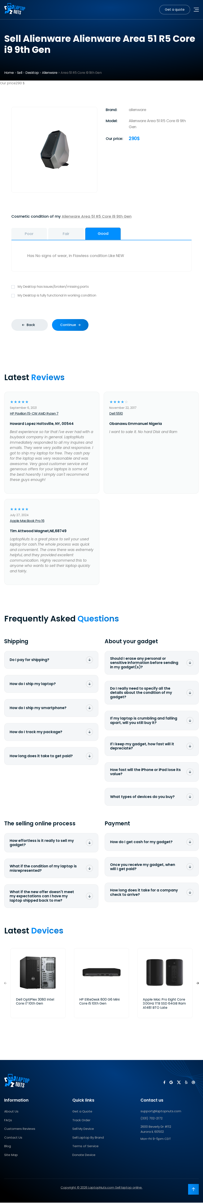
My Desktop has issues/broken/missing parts (101, 287)
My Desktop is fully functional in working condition (101, 296)
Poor (31, 234)
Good (113, 233)
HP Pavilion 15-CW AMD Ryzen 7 (34, 414)
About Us (11, 1112)
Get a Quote (82, 1112)
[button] (197, 983)
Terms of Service (85, 1146)
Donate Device (83, 1155)
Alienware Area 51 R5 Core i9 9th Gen (96, 216)
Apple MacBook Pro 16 (27, 521)
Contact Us (13, 1138)
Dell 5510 (116, 414)
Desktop (32, 72)
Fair (72, 234)
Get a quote (175, 9)
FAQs (8, 1120)
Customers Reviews (19, 1129)
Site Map (11, 1155)
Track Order (81, 1120)
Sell (19, 72)
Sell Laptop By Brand (88, 1138)
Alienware (49, 72)
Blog (7, 1146)
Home (9, 72)
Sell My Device (83, 1129)
